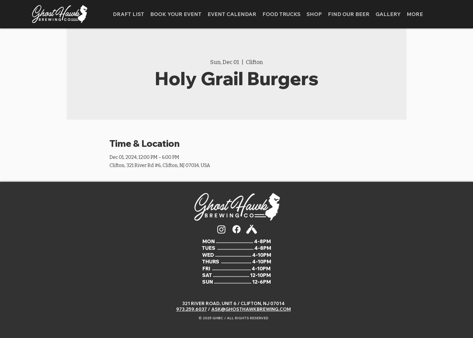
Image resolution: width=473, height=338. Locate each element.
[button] (388, 14)
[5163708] (251, 229)
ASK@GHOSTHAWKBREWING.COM (251, 309)
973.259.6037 (191, 309)
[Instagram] (221, 229)
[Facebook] (236, 229)
